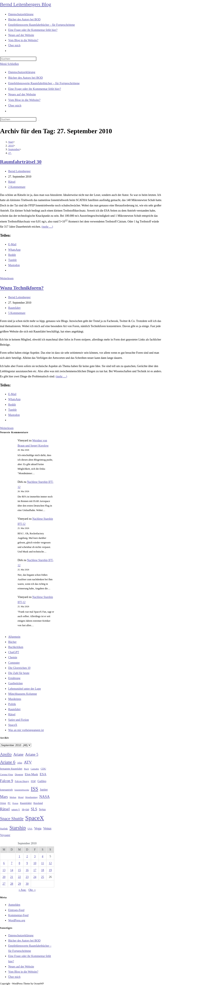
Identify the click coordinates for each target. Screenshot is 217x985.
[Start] (10, 141)
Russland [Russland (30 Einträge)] (38, 803)
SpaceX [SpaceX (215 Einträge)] (34, 818)
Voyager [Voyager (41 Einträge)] (5, 835)
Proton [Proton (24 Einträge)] (15, 803)
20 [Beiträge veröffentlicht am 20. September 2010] (3, 877)
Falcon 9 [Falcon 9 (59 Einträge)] (6, 781)
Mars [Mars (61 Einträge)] (4, 797)
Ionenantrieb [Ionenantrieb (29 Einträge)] (6, 789)
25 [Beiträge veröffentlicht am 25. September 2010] (42, 877)
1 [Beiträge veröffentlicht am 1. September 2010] (19, 856)
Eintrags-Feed (16, 910)
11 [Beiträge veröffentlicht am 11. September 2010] (42, 863)
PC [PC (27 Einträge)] (9, 803)
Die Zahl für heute (18, 673)
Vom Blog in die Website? (24, 100)
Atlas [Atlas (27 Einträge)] (19, 763)
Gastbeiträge (15, 683)
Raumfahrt (14, 307)
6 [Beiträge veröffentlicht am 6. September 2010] (4, 863)
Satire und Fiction (18, 719)
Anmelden (14, 904)
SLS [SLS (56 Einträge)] (34, 809)
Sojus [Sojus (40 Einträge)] (42, 809)
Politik (12, 704)
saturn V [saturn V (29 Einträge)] (16, 809)
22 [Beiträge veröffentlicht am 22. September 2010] (19, 877)
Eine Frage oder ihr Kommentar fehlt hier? (34, 88)
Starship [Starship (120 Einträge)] (17, 828)
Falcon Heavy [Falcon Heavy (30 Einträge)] (22, 781)
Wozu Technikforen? (22, 287)
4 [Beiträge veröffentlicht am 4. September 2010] (42, 856)
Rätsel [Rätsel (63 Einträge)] (5, 809)
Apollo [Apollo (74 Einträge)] (6, 754)
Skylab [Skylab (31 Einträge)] (25, 809)
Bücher (12, 641)
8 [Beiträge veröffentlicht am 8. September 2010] (19, 863)
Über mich (14, 105)
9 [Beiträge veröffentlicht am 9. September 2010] (27, 863)
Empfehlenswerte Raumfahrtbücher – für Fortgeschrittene (44, 83)
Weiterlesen (7, 278)
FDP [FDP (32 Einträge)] (33, 781)
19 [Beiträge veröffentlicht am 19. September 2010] (50, 870)
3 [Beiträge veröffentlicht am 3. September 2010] (35, 856)
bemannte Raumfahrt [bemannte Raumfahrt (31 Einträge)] (11, 768)
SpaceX (12, 724)
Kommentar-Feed (18, 915)
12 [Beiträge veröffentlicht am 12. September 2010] (50, 863)
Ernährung (14, 678)
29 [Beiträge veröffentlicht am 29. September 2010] (19, 883)
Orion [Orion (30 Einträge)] (3, 803)
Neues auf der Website (22, 94)
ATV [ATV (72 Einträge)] (28, 762)
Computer (14, 662)
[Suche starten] (38, 120)
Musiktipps (14, 699)
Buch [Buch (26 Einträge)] (26, 768)
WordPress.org (16, 920)
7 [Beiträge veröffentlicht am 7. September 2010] (11, 863)
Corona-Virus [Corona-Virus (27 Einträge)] (6, 774)
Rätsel (11, 181)
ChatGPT (13, 652)
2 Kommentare (16, 186)
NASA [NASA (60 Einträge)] (44, 797)
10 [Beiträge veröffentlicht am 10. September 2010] (34, 863)
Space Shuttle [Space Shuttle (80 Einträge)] (11, 818)
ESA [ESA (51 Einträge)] (43, 774)
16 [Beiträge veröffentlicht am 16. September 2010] (27, 870)
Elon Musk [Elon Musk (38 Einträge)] (31, 774)
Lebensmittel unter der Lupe (24, 688)
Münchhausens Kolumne (22, 693)
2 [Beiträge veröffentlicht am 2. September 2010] (27, 856)
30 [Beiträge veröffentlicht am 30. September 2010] (27, 883)
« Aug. (22, 889)
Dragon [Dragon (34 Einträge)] (19, 774)
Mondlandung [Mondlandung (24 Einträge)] (31, 797)
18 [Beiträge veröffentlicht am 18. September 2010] (42, 870)
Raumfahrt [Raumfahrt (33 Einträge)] (26, 803)
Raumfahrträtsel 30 (21, 161)
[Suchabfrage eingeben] (18, 59)
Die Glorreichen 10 (19, 667)
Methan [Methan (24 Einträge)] (13, 797)
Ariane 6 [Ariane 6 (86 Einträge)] (7, 762)
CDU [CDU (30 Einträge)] (43, 768)
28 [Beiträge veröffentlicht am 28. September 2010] (11, 883)
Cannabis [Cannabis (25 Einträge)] (35, 768)
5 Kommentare (16, 313)
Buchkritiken (15, 647)
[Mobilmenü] (9, 64)
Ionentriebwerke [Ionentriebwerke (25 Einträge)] (21, 789)
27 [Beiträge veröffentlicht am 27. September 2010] (3, 883)
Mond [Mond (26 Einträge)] (21, 797)
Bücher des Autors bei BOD (25, 77)
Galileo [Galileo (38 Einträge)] (42, 781)
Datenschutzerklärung (21, 72)
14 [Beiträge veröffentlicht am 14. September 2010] (11, 870)
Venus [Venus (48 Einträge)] (47, 828)
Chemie (12, 657)
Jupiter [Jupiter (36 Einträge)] (44, 789)
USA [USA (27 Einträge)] (30, 828)
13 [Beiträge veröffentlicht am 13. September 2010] (3, 870)
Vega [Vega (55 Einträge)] (37, 828)
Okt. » (32, 889)
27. (10, 152)
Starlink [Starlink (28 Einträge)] (4, 828)
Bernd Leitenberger (19, 171)
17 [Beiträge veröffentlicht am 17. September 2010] (34, 870)
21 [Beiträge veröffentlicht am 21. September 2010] (11, 877)
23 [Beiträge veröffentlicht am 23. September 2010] (27, 877)
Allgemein (14, 636)
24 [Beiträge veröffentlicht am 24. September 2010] (34, 877)
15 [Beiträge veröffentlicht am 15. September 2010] (19, 870)
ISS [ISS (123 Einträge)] (34, 789)
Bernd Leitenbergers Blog (25, 4)
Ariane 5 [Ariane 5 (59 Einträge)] (31, 754)
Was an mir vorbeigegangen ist (26, 730)
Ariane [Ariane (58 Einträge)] (18, 754)
